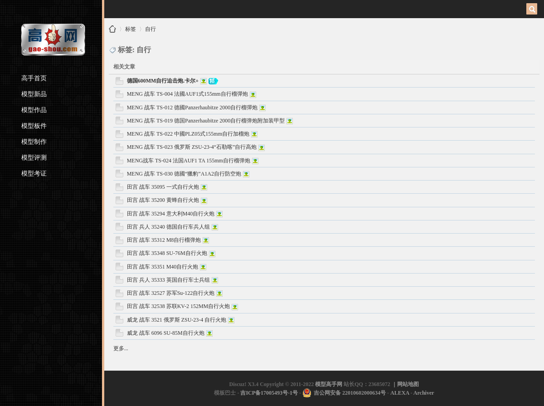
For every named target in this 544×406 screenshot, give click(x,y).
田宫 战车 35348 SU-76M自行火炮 (167, 253)
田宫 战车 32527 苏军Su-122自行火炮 (171, 293)
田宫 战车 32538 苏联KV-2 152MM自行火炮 (178, 306)
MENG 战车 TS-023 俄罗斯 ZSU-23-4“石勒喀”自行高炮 (192, 147)
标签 (130, 27)
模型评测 (34, 157)
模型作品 (34, 110)
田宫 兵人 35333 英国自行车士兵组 (168, 280)
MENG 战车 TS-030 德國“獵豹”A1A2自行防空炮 (184, 174)
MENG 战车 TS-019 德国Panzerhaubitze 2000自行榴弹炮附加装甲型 (206, 120)
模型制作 (34, 141)
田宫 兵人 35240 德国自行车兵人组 (168, 227)
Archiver (423, 393)
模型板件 (34, 125)
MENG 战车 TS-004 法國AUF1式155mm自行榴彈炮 (187, 94)
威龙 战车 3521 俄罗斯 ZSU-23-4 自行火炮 (177, 320)
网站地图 (408, 384)
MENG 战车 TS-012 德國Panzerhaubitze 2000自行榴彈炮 (192, 107)
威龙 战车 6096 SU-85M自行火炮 (165, 333)
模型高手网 (112, 29)
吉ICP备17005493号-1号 (269, 393)
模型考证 (34, 173)
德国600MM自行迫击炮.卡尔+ (163, 81)
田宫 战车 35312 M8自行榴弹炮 (164, 240)
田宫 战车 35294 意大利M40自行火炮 (171, 213)
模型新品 (34, 94)
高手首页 (34, 78)
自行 (150, 27)
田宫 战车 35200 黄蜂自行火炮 (163, 200)
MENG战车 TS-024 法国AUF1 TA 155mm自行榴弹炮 (188, 160)
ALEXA (399, 393)
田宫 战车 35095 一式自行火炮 (163, 187)
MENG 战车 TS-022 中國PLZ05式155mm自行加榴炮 (188, 134)
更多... (120, 348)
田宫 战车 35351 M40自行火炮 (163, 267)
